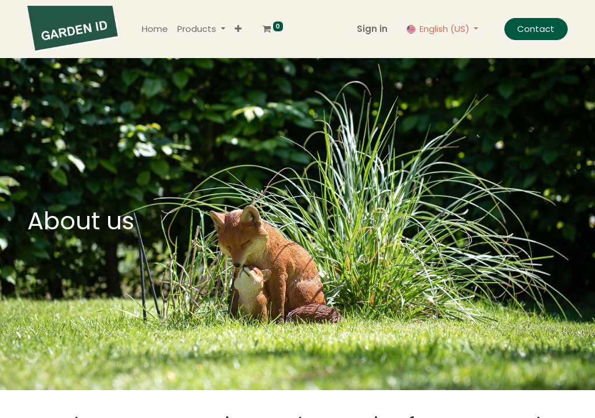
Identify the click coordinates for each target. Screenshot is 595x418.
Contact (535, 29)
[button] (238, 29)
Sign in (372, 29)
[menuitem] (155, 29)
